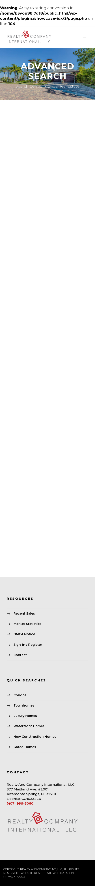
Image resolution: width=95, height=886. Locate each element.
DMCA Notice (24, 634)
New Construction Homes (34, 737)
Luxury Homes (25, 716)
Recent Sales (24, 613)
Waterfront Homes (29, 726)
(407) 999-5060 (20, 803)
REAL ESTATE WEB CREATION (54, 873)
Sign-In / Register (27, 645)
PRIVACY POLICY (14, 876)
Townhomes (23, 705)
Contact (20, 655)
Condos (19, 695)
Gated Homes (24, 747)
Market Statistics (27, 624)
